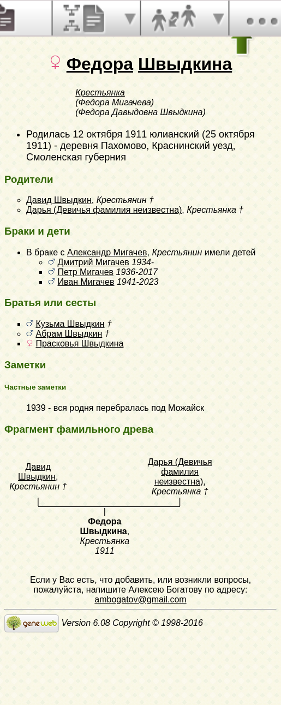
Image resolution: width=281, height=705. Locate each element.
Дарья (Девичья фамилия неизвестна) (104, 209)
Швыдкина (185, 64)
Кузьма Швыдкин (69, 323)
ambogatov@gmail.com (140, 599)
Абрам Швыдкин (68, 333)
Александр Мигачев (107, 252)
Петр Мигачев (85, 272)
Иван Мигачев (85, 281)
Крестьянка (100, 92)
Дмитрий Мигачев (93, 262)
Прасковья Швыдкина (79, 343)
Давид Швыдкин (59, 200)
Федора (100, 64)
